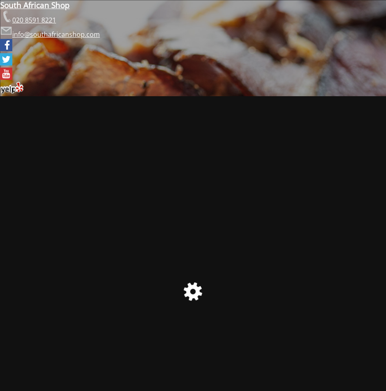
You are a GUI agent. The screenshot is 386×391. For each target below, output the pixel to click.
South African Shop (35, 5)
